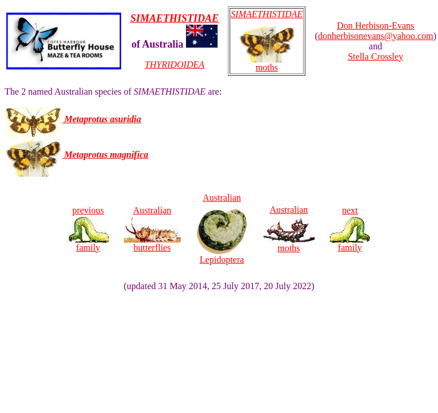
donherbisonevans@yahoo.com (375, 36)
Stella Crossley (375, 56)
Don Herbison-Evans (375, 25)
